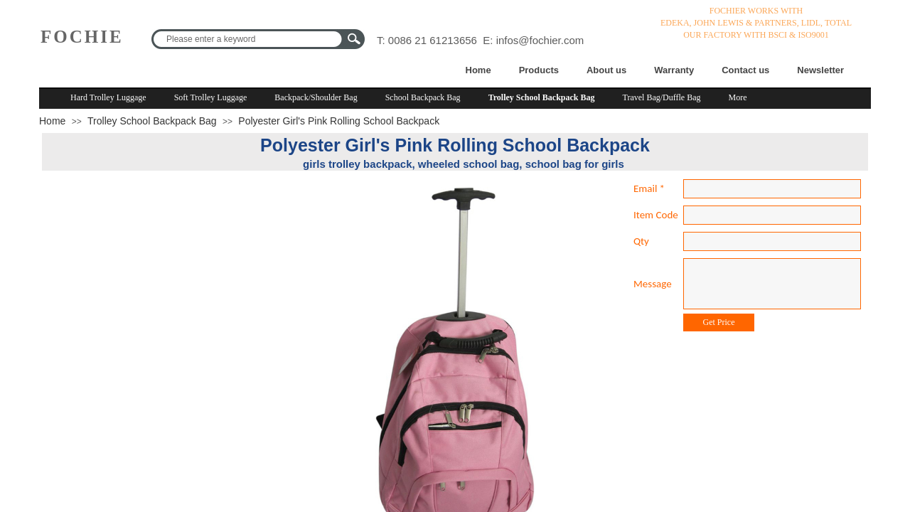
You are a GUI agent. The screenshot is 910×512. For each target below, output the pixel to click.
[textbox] (249, 39)
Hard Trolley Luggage (108, 97)
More (738, 97)
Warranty (674, 70)
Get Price (719, 322)
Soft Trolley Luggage (210, 97)
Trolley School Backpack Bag (541, 97)
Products (539, 70)
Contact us (745, 70)
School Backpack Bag (423, 97)
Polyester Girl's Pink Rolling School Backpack (338, 121)
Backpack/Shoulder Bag (315, 97)
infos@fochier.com (540, 40)
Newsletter (820, 70)
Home (478, 70)
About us (606, 70)
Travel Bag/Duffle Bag (662, 97)
